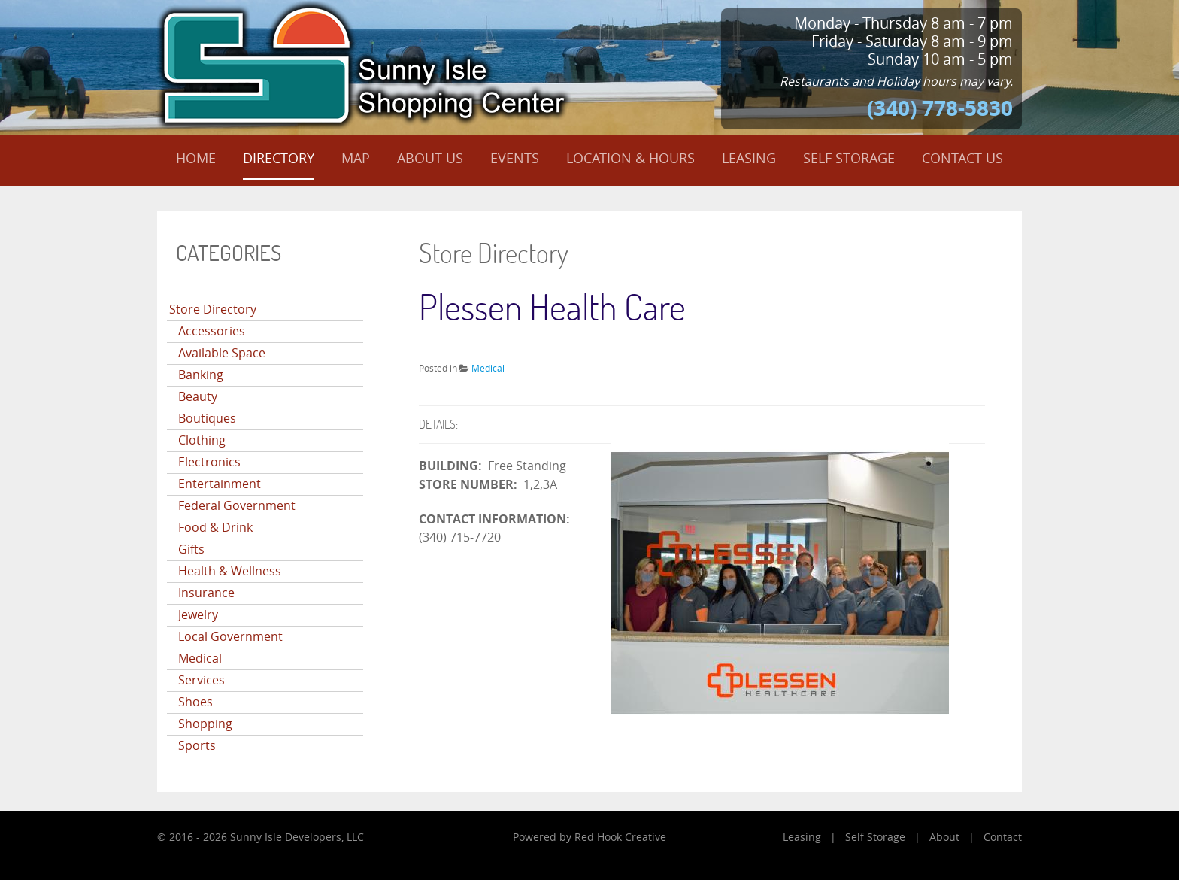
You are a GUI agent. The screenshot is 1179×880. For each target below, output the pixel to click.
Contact (1003, 837)
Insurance (206, 593)
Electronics (209, 462)
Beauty (197, 397)
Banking (200, 375)
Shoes (195, 702)
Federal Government (237, 506)
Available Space (221, 353)
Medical (200, 658)
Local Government (230, 637)
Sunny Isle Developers (285, 837)
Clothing (202, 440)
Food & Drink (215, 527)
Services (201, 680)
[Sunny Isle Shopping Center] (364, 63)
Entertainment (219, 484)
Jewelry (198, 615)
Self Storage (875, 837)
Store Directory (212, 309)
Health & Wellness (229, 571)
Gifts (191, 549)
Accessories (211, 331)
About (944, 837)
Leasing (802, 837)
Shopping (205, 724)
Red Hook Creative (620, 837)
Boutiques (207, 418)
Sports (197, 746)
